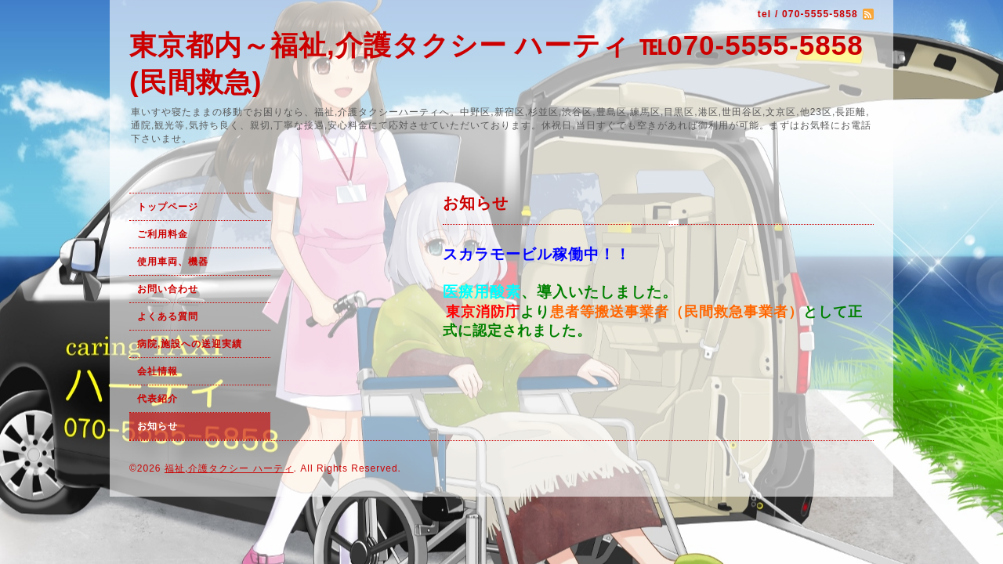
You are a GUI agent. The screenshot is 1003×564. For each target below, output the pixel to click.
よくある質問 (167, 316)
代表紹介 (157, 398)
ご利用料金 (164, 234)
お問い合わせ (167, 289)
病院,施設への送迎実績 (189, 343)
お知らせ (157, 426)
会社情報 (157, 371)
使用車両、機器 (172, 261)
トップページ (167, 206)
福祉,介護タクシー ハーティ (229, 468)
